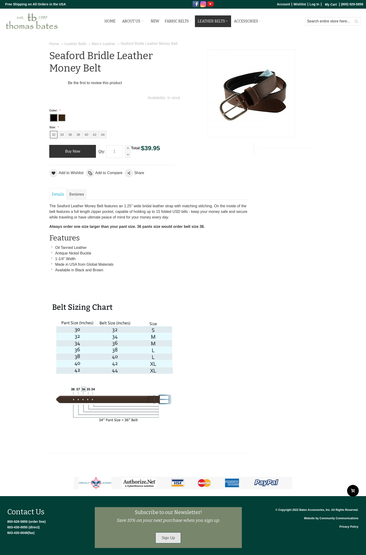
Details (58, 194)
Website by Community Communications (331, 518)
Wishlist (299, 4)
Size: (53, 127)
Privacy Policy (348, 526)
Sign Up (168, 538)
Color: (54, 110)
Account (283, 4)
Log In (314, 4)
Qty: (101, 152)
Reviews (76, 194)
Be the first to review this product (95, 83)
